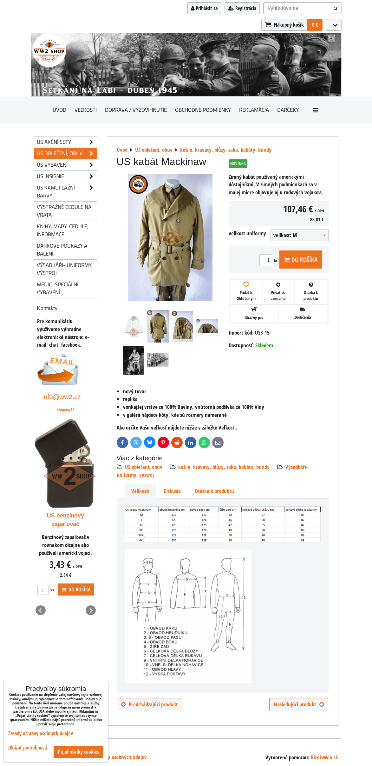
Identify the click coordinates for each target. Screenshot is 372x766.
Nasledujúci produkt (299, 704)
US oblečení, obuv (143, 466)
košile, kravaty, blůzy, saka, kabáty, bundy (224, 466)
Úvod (59, 110)
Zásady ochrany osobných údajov (112, 757)
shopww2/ (65, 409)
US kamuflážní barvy (67, 191)
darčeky (288, 110)
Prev (41, 610)
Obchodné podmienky (203, 110)
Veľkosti (86, 110)
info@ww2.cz (61, 396)
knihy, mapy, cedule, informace (62, 230)
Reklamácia (254, 110)
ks (269, 260)
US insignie (67, 176)
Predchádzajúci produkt (149, 704)
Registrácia (242, 8)
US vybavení (67, 164)
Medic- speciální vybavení (57, 288)
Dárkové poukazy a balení (62, 249)
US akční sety (67, 142)
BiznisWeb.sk (324, 757)
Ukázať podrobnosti (27, 747)
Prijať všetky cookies (78, 751)
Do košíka (300, 259)
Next (91, 610)
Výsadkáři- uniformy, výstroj (65, 269)
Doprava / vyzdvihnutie (136, 110)
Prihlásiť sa (204, 8)
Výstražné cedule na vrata (64, 211)
